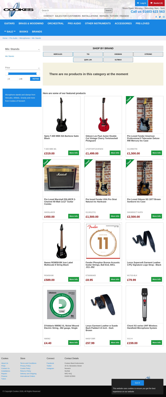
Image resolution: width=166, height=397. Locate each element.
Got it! (137, 383)
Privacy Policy (25, 366)
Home (5, 38)
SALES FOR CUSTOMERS (68, 16)
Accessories (123, 23)
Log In (141, 3)
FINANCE (124, 16)
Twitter (49, 366)
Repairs (4, 374)
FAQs (3, 366)
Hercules (58, 54)
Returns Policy (25, 371)
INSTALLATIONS (90, 16)
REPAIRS (104, 16)
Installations (5, 371)
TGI (88, 54)
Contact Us (5, 368)
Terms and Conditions (28, 363)
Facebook (50, 363)
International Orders (27, 376)
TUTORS (114, 16)
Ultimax (118, 60)
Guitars (9, 23)
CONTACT (49, 16)
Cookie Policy (25, 368)
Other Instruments (98, 23)
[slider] (6, 73)
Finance (4, 376)
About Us (4, 363)
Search (108, 10)
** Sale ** (9, 31)
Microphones (24, 38)
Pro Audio (74, 23)
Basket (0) (156, 3)
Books (23, 31)
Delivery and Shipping (28, 374)
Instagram (50, 368)
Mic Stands (36, 38)
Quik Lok (88, 60)
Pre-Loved (142, 23)
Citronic (148, 54)
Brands (37, 31)
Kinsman (118, 54)
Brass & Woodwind (31, 23)
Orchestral (56, 23)
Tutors (3, 379)
